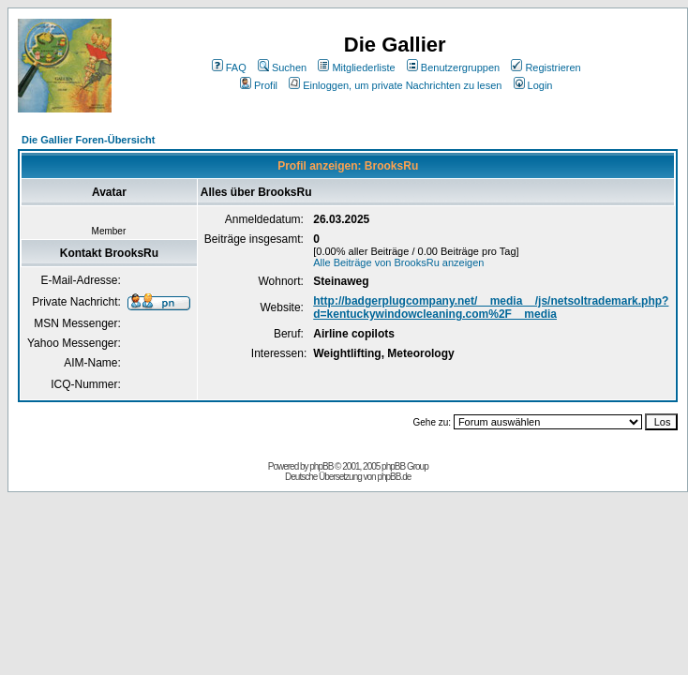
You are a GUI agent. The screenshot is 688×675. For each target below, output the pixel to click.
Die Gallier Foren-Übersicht (88, 139)
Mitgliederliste (356, 67)
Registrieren (545, 67)
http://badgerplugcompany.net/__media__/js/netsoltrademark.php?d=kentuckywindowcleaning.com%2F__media (490, 307)
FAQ (229, 67)
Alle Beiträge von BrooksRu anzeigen (398, 262)
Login (533, 85)
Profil (258, 85)
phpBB (321, 466)
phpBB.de (394, 477)
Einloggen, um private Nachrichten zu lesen (395, 85)
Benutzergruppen (453, 67)
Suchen (282, 67)
